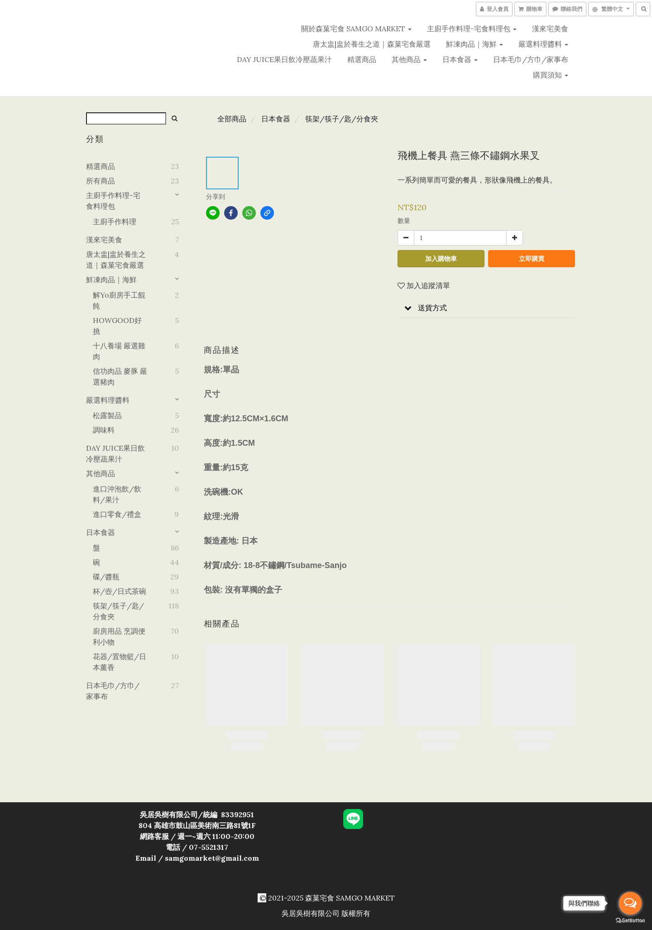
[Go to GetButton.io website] (630, 921)
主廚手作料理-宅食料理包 (472, 28)
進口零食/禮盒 (117, 514)
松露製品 (107, 415)
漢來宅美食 (550, 28)
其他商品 (409, 59)
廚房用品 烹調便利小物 (119, 636)
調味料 (104, 429)
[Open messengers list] (630, 903)
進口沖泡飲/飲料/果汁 (117, 494)
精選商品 (361, 59)
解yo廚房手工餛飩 (119, 300)
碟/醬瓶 (106, 576)
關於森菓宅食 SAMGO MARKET (356, 28)
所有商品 (100, 180)
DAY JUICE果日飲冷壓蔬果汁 (284, 59)
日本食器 (460, 59)
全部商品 (231, 118)
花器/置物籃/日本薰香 (119, 662)
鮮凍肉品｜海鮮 (474, 43)
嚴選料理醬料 (543, 43)
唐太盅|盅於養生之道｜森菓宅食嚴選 (372, 43)
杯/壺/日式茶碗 (119, 591)
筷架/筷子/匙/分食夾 (118, 611)
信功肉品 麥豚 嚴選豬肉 (120, 376)
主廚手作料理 (114, 221)
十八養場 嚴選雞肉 (119, 351)
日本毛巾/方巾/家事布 (530, 59)
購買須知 (550, 74)
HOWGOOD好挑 (117, 326)
